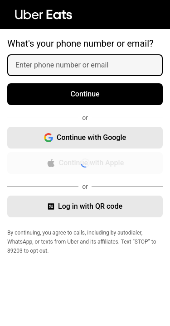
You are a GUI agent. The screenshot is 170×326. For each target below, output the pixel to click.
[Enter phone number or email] (88, 65)
